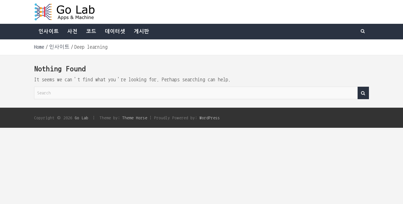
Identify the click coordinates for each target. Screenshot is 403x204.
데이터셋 (115, 31)
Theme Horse (134, 118)
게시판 (141, 31)
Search (363, 93)
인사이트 (48, 31)
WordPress (210, 118)
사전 (72, 31)
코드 (91, 31)
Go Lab (81, 118)
